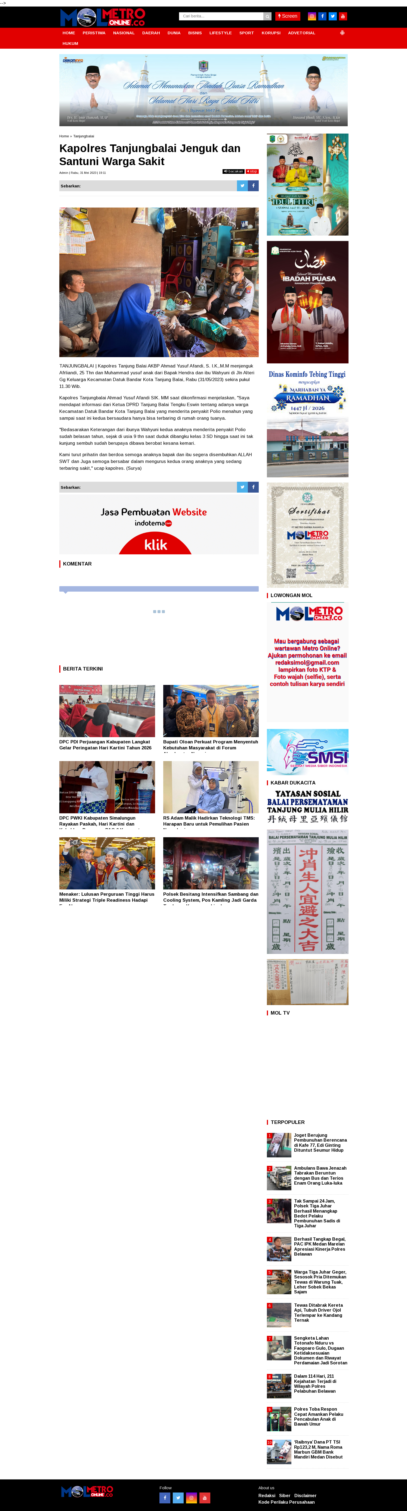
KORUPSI (271, 32)
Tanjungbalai (83, 136)
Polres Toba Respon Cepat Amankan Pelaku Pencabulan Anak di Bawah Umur (318, 1416)
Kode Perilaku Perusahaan (286, 1502)
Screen (287, 16)
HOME (69, 32)
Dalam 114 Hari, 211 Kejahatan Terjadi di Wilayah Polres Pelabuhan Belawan (315, 1383)
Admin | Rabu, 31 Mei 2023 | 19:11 (82, 172)
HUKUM (70, 43)
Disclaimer (305, 1495)
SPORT (246, 32)
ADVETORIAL (301, 32)
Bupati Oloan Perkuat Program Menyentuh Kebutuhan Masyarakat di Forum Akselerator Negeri (210, 747)
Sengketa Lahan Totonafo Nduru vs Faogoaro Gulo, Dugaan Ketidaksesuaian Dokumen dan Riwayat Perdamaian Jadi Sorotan (320, 1350)
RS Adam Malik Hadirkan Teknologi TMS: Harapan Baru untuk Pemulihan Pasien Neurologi (209, 824)
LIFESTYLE (220, 32)
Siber (285, 1495)
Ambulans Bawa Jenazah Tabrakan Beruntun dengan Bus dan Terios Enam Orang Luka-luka (320, 1175)
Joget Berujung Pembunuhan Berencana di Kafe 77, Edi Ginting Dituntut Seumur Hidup (320, 1142)
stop (252, 171)
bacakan (233, 171)
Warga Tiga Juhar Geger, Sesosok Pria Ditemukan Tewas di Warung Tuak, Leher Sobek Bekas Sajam (320, 1282)
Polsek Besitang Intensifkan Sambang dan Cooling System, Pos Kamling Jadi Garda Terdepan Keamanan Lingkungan (210, 900)
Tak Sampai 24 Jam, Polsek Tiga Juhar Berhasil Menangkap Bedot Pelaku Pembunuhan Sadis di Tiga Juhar (317, 1213)
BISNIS (195, 32)
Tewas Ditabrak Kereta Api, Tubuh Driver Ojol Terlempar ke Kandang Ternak (318, 1312)
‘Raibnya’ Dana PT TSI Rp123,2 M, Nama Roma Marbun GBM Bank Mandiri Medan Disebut (318, 1449)
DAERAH (151, 32)
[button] (342, 30)
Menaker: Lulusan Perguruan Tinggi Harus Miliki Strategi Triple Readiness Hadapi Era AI (107, 900)
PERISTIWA (94, 32)
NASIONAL (124, 32)
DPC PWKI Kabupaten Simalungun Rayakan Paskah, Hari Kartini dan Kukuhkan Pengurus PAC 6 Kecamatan (102, 824)
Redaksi (266, 1495)
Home (64, 136)
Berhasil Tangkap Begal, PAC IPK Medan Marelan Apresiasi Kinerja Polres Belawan (320, 1246)
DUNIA (174, 32)
